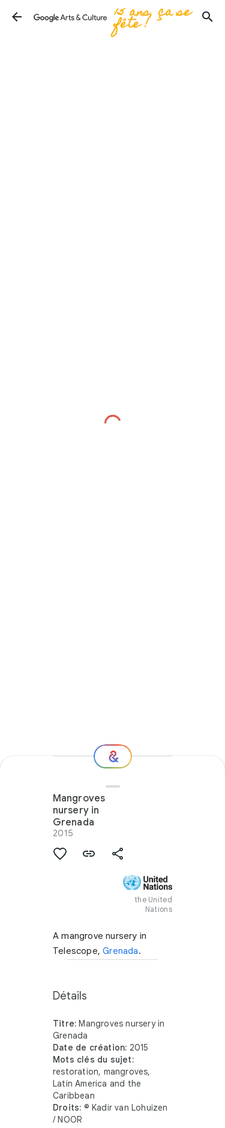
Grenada (120, 951)
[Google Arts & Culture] (112, 17)
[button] (16, 16)
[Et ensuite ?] (113, 756)
